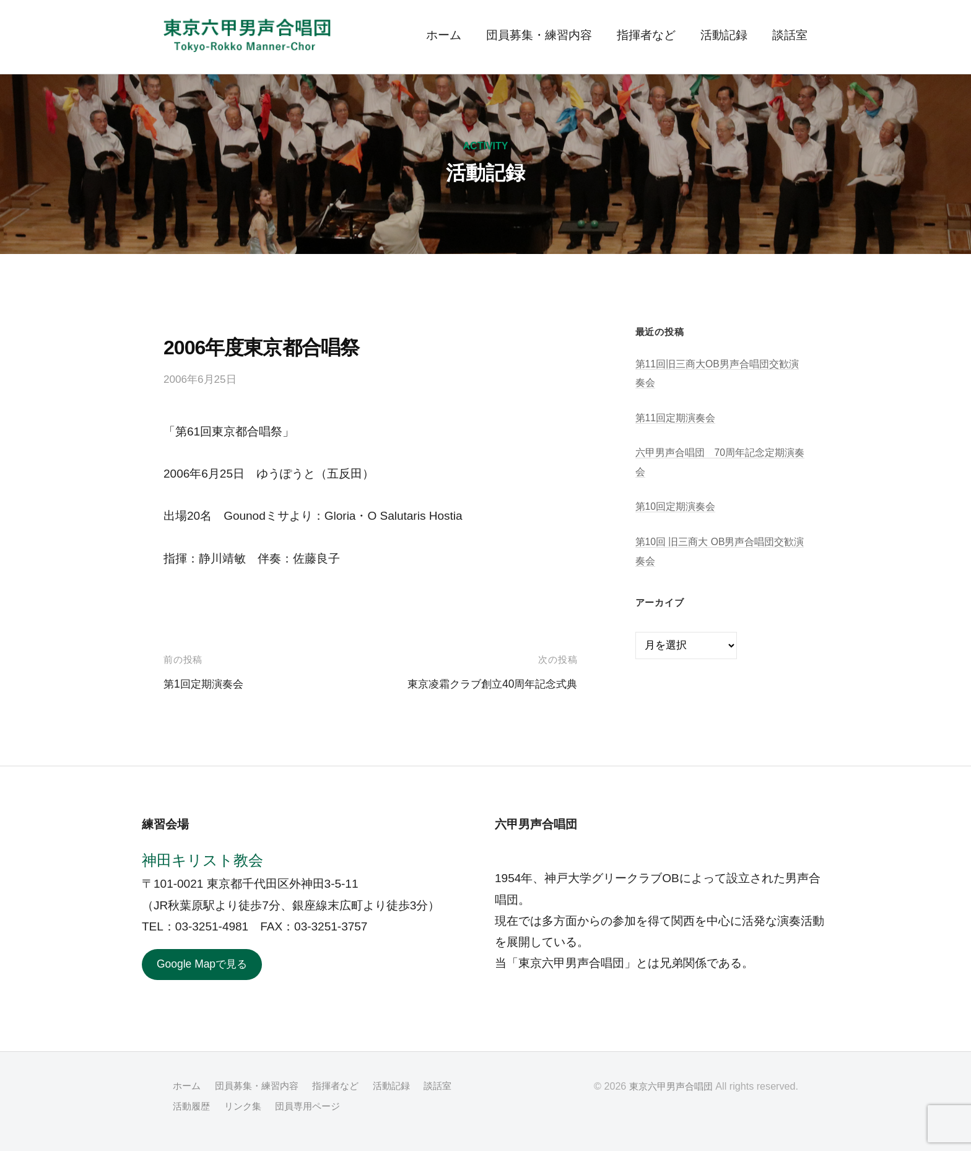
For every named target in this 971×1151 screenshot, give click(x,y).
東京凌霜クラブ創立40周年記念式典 (482, 683)
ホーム (443, 35)
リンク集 (290, 1107)
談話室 (790, 35)
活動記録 (723, 35)
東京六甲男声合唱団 (668, 1087)
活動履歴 (236, 1107)
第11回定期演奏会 (678, 418)
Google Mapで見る (206, 964)
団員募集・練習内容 (539, 35)
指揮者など (646, 35)
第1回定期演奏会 (208, 683)
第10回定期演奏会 (678, 506)
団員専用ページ (358, 1107)
